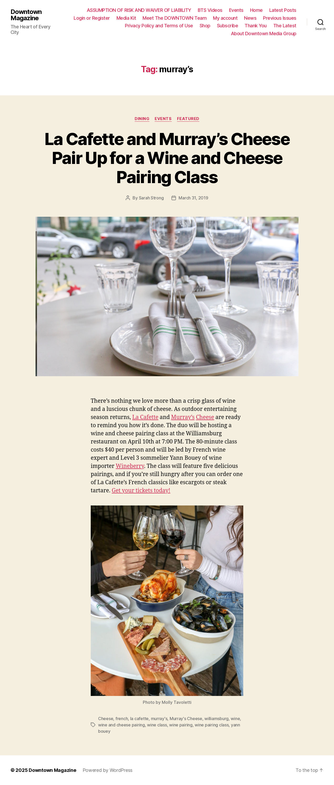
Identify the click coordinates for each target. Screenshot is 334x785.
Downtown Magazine (26, 15)
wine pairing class (212, 724)
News (250, 18)
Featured (188, 118)
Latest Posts (282, 10)
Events (236, 10)
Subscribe (227, 25)
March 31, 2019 (193, 197)
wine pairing (181, 724)
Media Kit (126, 18)
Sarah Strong (151, 197)
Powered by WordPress (108, 770)
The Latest (284, 25)
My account (225, 18)
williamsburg (216, 718)
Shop (205, 25)
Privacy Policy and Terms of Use (159, 25)
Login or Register (92, 18)
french (121, 718)
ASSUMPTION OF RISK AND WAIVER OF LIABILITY (139, 10)
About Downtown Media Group (263, 33)
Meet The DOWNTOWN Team (174, 18)
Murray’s (183, 417)
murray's (159, 718)
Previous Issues (279, 18)
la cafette (139, 718)
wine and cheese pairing (121, 724)
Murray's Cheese (186, 718)
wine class (157, 724)
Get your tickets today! (141, 490)
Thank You (256, 25)
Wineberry (130, 466)
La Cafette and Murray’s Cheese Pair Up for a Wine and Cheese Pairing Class (167, 158)
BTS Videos (210, 10)
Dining (142, 118)
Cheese (205, 417)
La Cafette (145, 417)
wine (235, 718)
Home (256, 10)
